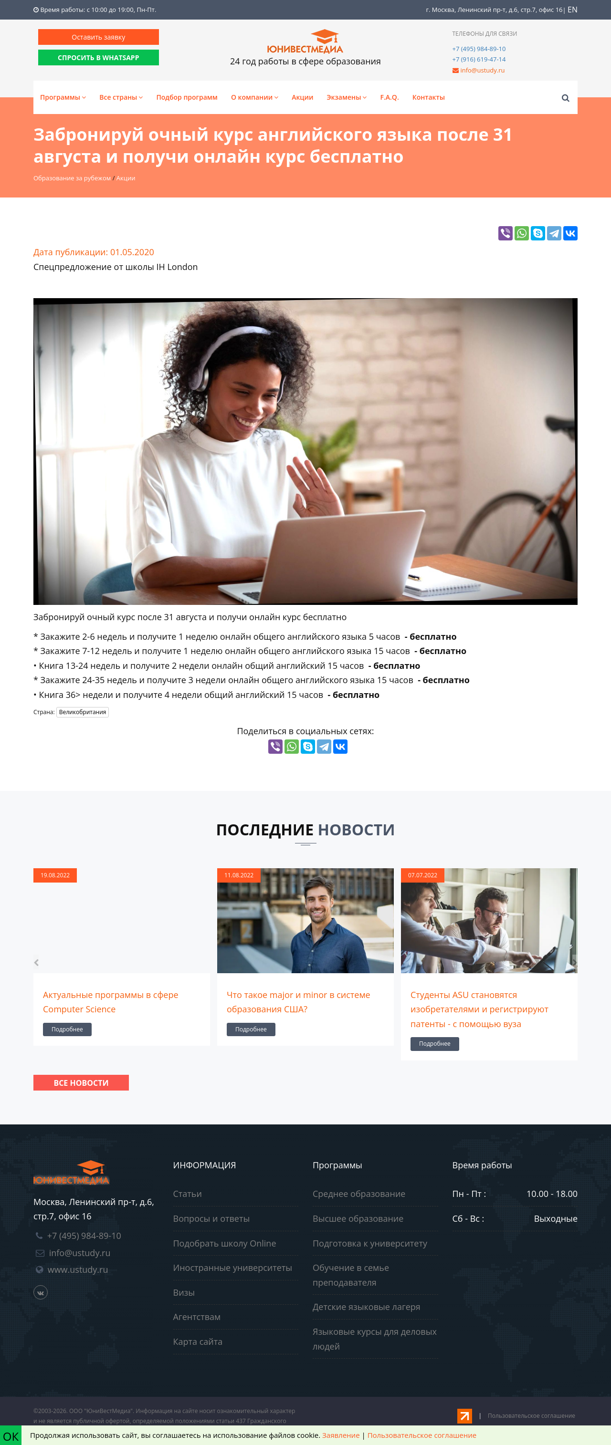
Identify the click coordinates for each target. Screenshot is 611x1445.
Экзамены (347, 97)
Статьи (187, 1193)
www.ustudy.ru (78, 1269)
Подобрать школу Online (224, 1243)
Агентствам (197, 1316)
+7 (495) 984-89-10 (479, 48)
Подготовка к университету (370, 1243)
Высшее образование (358, 1218)
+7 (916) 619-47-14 (479, 59)
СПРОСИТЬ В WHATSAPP (98, 57)
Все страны (121, 97)
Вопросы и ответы (211, 1218)
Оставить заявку (98, 37)
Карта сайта (198, 1341)
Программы (63, 97)
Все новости (80, 1083)
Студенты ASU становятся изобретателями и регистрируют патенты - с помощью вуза (479, 1009)
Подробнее (67, 1029)
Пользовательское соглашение (531, 1416)
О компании (254, 97)
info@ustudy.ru (482, 70)
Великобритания (82, 712)
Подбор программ (186, 97)
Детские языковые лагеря (367, 1306)
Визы (184, 1292)
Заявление (340, 1435)
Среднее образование (359, 1193)
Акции (302, 97)
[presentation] (36, 962)
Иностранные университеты (233, 1267)
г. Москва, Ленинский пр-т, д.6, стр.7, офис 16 (494, 9)
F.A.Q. (389, 97)
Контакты (428, 97)
